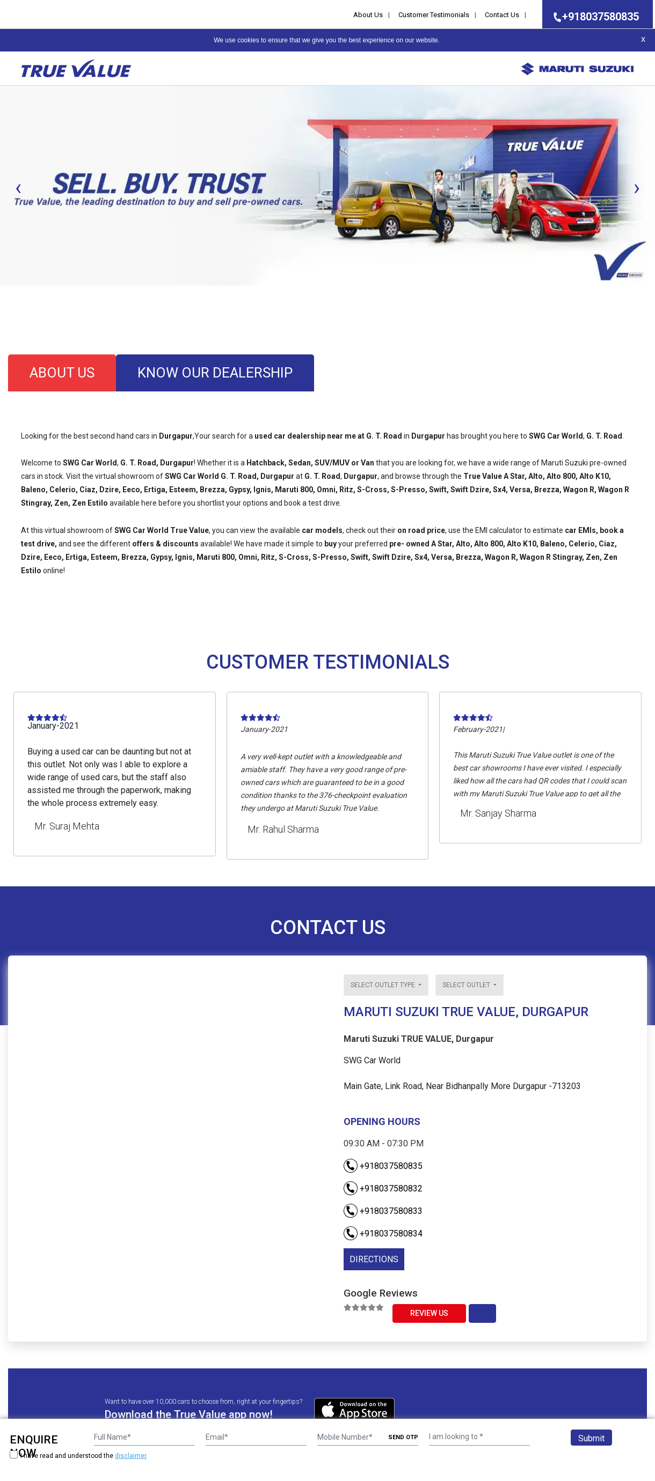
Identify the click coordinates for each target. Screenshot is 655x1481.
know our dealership (215, 373)
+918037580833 (383, 1211)
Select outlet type (384, 985)
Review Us (429, 1313)
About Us (368, 15)
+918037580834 (383, 1233)
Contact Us (502, 15)
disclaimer (131, 1456)
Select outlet (467, 985)
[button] (3, 294)
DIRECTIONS (374, 1259)
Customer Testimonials (433, 15)
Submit (591, 1438)
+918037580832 (383, 1188)
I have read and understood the (78, 1456)
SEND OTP (403, 1437)
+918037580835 (593, 17)
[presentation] (18, 187)
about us (62, 373)
